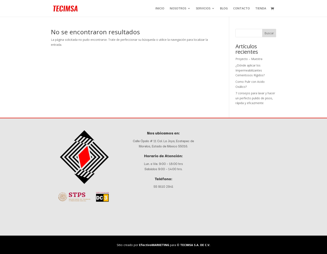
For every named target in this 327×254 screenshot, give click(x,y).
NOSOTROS (178, 8)
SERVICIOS (203, 8)
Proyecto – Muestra (248, 59)
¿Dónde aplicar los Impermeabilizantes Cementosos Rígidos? (250, 70)
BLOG (224, 8)
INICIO (159, 8)
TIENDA (260, 8)
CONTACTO (241, 8)
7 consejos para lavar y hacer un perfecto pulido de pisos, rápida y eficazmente (255, 98)
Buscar (269, 33)
